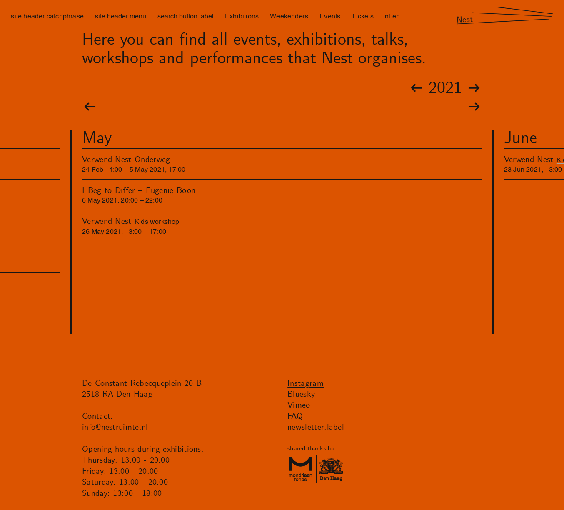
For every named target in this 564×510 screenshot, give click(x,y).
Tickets (362, 15)
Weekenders (289, 15)
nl (387, 15)
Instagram (305, 383)
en (396, 15)
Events (329, 15)
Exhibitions (242, 15)
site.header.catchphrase (47, 15)
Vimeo (298, 405)
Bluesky (301, 394)
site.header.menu (120, 15)
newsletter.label (315, 427)
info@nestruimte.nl (115, 427)
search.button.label (185, 15)
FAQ (295, 416)
